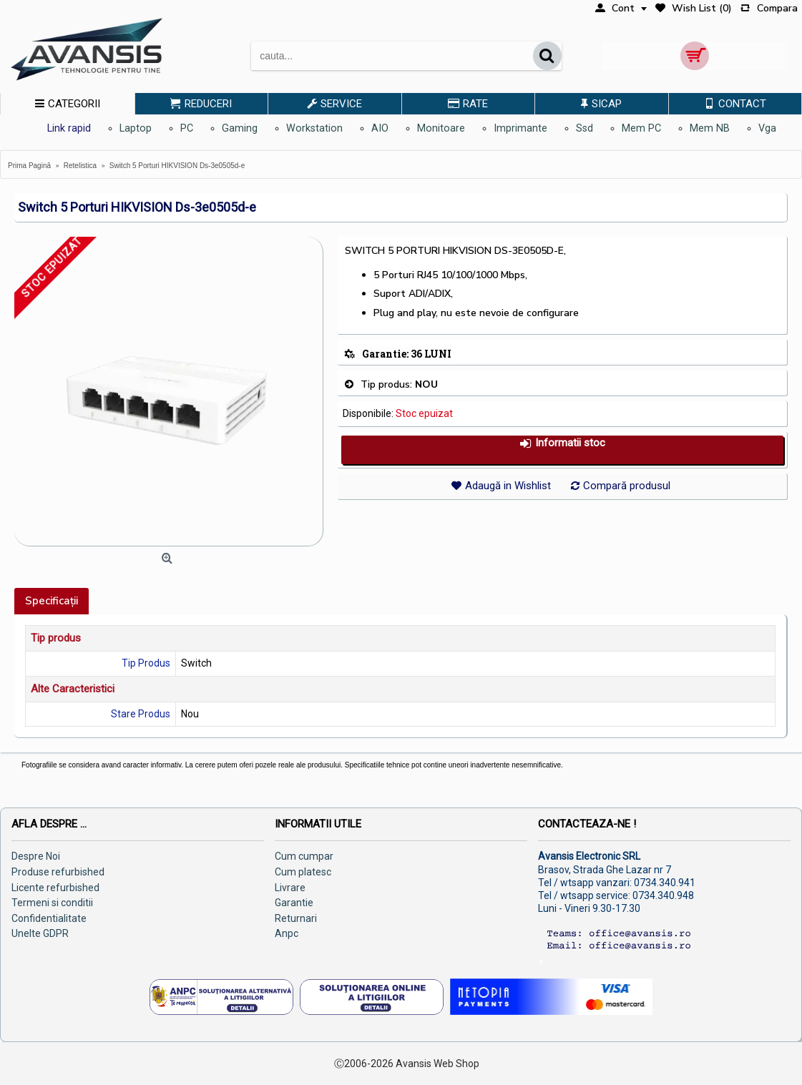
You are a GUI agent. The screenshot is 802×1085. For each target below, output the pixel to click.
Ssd (584, 128)
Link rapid (69, 128)
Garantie (294, 902)
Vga (767, 128)
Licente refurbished (55, 887)
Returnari (296, 918)
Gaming (240, 128)
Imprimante (520, 128)
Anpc (286, 933)
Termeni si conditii (52, 902)
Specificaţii (51, 601)
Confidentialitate (49, 918)
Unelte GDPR (40, 933)
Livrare (290, 887)
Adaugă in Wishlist (508, 485)
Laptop (135, 128)
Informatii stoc (562, 443)
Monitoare (441, 128)
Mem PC (641, 128)
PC (186, 128)
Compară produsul (626, 485)
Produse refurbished (57, 872)
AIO (379, 128)
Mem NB (710, 128)
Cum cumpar (304, 856)
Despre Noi (35, 856)
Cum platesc (303, 872)
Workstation (314, 128)
